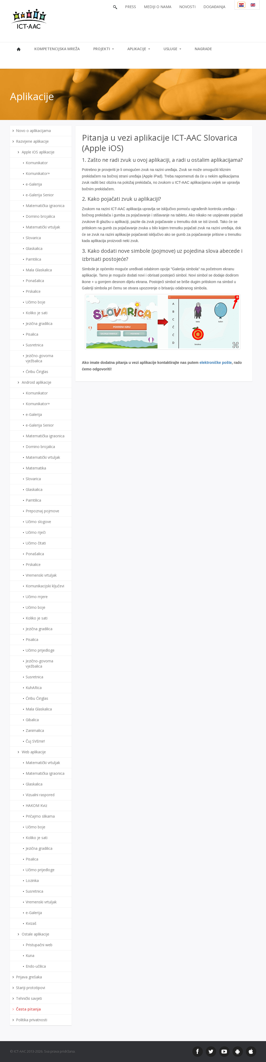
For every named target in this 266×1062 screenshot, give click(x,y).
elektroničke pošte (215, 362)
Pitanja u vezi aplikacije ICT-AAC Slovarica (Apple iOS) (159, 142)
